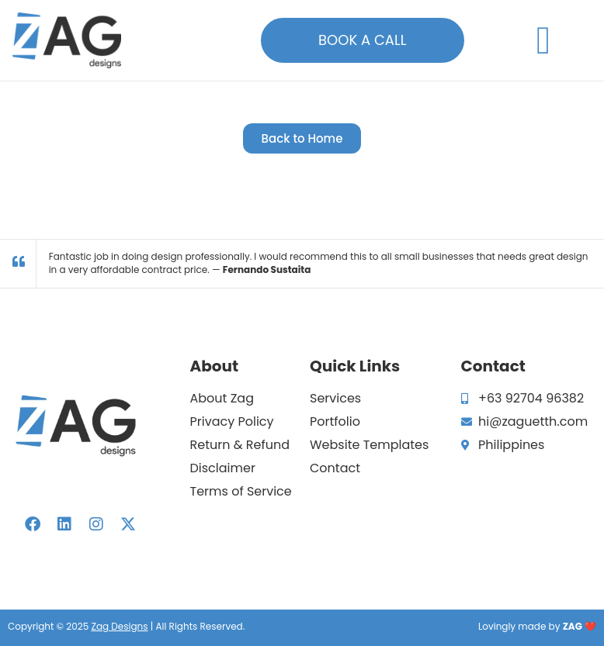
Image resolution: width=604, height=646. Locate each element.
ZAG (572, 626)
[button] (544, 40)
